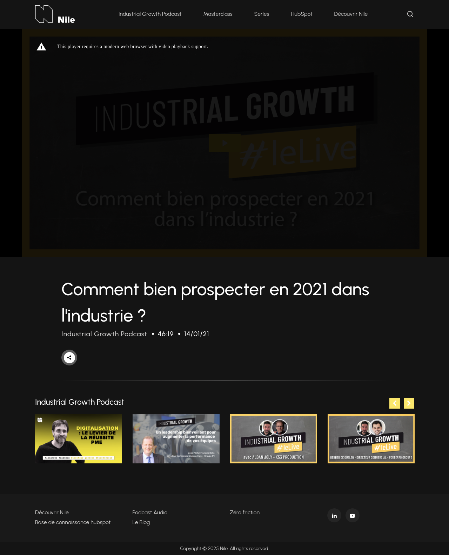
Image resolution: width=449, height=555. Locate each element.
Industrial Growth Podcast (150, 14)
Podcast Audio (150, 512)
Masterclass (218, 14)
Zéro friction (245, 512)
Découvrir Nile (351, 14)
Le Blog (141, 522)
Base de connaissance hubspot (72, 522)
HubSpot (301, 14)
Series (261, 14)
